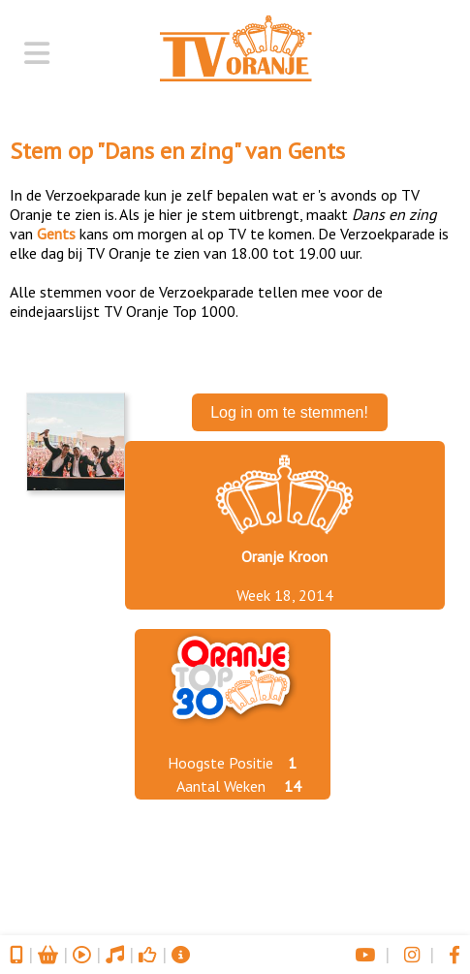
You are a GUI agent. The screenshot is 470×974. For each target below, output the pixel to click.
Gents (316, 151)
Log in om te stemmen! (289, 412)
